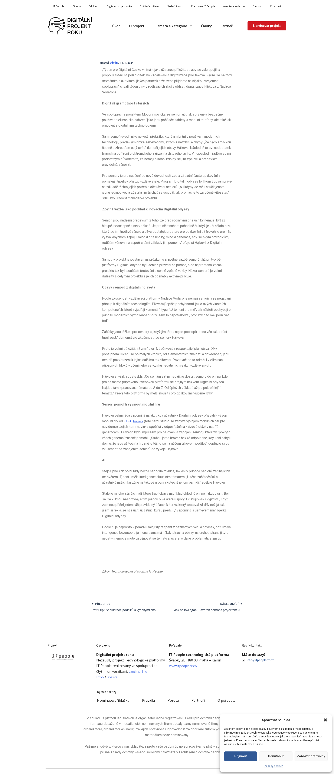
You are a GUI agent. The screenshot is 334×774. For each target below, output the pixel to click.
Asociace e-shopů (234, 6)
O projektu (138, 26)
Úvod (116, 26)
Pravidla (148, 700)
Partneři (226, 26)
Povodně (275, 6)
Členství (257, 6)
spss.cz (113, 677)
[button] (325, 720)
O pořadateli (227, 700)
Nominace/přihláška (113, 700)
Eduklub (93, 6)
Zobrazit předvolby (311, 756)
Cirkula (76, 6)
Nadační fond (175, 6)
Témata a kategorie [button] (174, 26)
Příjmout (240, 756)
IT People (58, 6)
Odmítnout (276, 756)
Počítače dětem (149, 6)
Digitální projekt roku (119, 6)
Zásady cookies (273, 766)
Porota (173, 700)
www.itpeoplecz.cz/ (184, 665)
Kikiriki (134, 421)
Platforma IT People (203, 6)
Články (206, 26)
